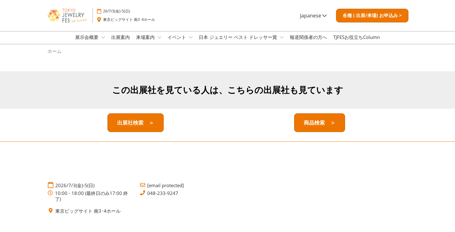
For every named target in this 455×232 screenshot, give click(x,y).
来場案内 (146, 43)
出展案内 (120, 43)
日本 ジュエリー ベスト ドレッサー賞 (238, 43)
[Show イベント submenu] (191, 43)
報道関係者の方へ (308, 43)
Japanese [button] (313, 21)
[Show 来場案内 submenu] (159, 43)
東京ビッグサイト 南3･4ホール (129, 25)
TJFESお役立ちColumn (356, 43)
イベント (177, 43)
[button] (372, 21)
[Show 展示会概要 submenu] (103, 43)
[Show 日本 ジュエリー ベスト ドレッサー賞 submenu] (282, 43)
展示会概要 (87, 43)
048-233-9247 (162, 199)
